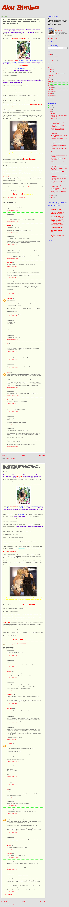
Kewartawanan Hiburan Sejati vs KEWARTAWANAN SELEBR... (58, 129)
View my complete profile (53, 38)
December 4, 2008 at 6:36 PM (12, 367)
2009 (51, 109)
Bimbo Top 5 (50, 81)
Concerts (50, 62)
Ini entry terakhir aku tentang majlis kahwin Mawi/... (58, 126)
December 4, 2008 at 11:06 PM (13, 395)
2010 (51, 107)
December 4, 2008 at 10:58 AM (13, 315)
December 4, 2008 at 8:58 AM (12, 277)
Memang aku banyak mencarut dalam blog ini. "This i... (58, 146)
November (53, 195)
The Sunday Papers (52, 60)
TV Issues (50, 85)
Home (23, 455)
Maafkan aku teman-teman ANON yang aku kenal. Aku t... (58, 162)
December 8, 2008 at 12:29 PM (13, 446)
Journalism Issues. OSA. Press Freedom (56, 73)
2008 (51, 111)
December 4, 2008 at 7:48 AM (12, 244)
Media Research (51, 91)
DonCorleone (9, 262)
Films (49, 77)
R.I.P (49, 64)
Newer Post (4, 455)
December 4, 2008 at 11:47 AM (13, 331)
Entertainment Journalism (11, 199)
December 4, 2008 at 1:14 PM (12, 339)
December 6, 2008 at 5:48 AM (12, 424)
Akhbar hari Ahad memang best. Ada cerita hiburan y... (58, 119)
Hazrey (8, 372)
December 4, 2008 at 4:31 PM (12, 351)
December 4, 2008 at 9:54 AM (12, 293)
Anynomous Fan (10, 248)
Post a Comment (8, 449)
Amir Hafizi (9, 298)
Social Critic (50, 69)
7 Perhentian (50, 87)
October (52, 197)
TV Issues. (50, 97)
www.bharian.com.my (14, 60)
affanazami (9, 225)
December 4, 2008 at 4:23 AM (12, 210)
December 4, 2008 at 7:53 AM (12, 258)
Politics (49, 67)
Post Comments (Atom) (11, 458)
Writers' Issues (51, 75)
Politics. (49, 83)
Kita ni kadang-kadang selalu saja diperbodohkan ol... (57, 123)
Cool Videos (50, 71)
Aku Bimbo (19, 8)
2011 (51, 105)
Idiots (49, 65)
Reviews (50, 79)
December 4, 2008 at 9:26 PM (12, 387)
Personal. (50, 54)
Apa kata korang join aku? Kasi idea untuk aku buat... (58, 182)
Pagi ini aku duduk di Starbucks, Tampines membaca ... (57, 142)
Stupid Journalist (51, 95)
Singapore (50, 93)
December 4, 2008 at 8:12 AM (12, 266)
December (53, 113)
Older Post (42, 455)
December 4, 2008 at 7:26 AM (12, 232)
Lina (8, 343)
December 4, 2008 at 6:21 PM (12, 359)
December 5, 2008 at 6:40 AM (12, 403)
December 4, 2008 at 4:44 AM (12, 221)
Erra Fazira (50, 89)
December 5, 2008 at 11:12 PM (13, 411)
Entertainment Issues (52, 58)
